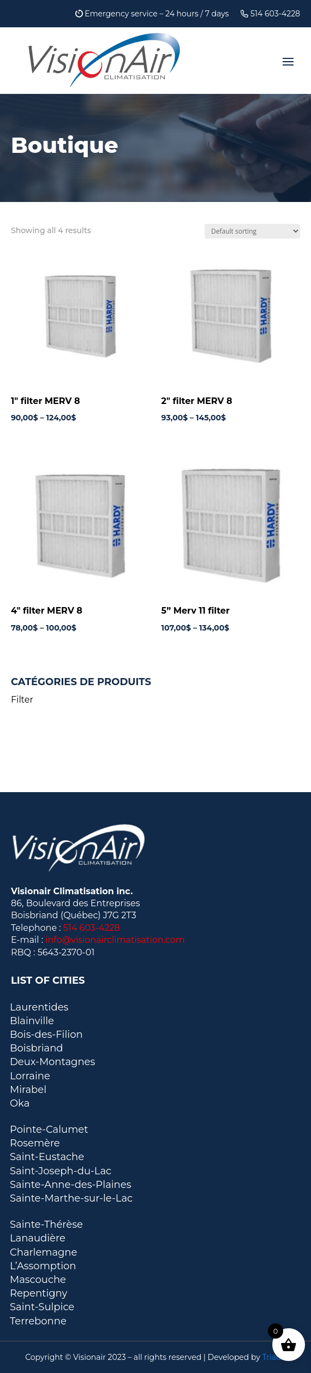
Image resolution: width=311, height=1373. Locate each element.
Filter (22, 699)
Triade (274, 1357)
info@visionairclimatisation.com (115, 940)
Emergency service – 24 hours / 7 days (152, 14)
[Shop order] (252, 231)
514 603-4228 (270, 14)
